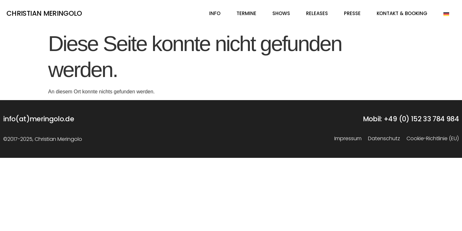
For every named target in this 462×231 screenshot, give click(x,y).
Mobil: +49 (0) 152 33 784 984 (411, 119)
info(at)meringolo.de (38, 119)
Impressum (348, 139)
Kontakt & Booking (402, 14)
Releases (317, 14)
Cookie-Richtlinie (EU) (432, 139)
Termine (246, 14)
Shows (281, 14)
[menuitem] (446, 14)
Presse (352, 14)
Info (214, 14)
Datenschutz (384, 139)
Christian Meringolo (44, 14)
